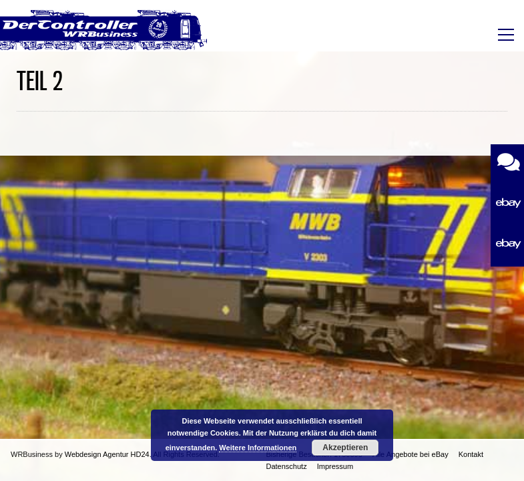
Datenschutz (286, 466)
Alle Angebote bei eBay (410, 454)
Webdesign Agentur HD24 (107, 454)
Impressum (335, 466)
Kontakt (471, 454)
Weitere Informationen (257, 448)
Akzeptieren (345, 447)
